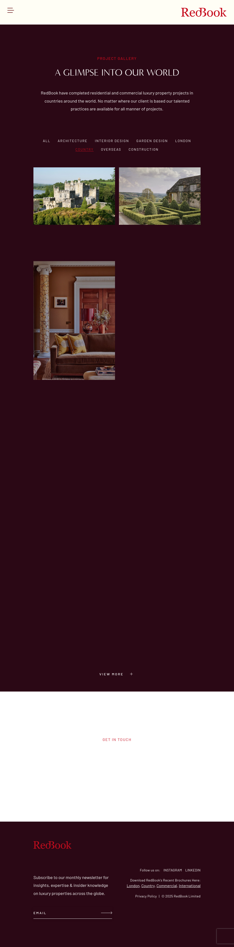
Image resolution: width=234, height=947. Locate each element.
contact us (117, 773)
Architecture (73, 141)
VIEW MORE (118, 673)
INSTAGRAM (172, 870)
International (190, 885)
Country (84, 149)
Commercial (167, 885)
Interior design (112, 141)
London (183, 141)
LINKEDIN (193, 870)
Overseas (111, 149)
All (46, 141)
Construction (144, 149)
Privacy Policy (146, 896)
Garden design (152, 141)
